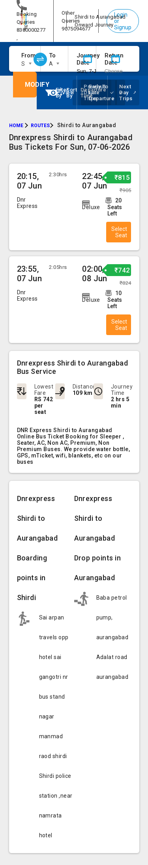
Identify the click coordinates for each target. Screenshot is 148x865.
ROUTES (40, 125)
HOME (16, 125)
